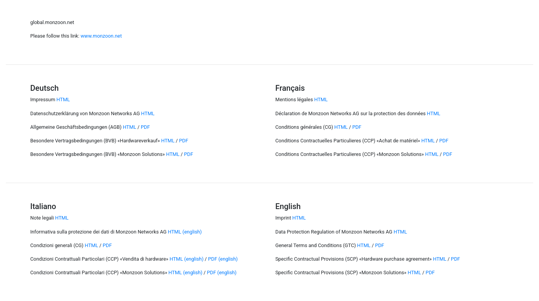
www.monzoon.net (101, 36)
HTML (63, 99)
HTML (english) (185, 232)
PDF (145, 127)
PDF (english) (223, 259)
